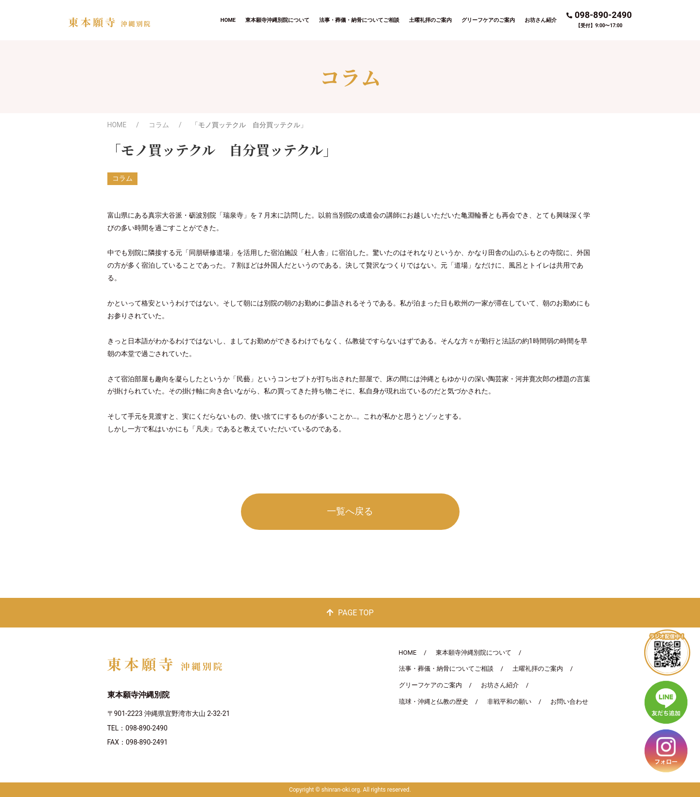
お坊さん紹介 (541, 20)
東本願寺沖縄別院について (277, 20)
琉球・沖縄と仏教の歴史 (433, 701)
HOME (228, 20)
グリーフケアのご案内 (488, 20)
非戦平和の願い (509, 701)
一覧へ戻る (350, 511)
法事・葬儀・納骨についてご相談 (359, 20)
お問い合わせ (569, 701)
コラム (159, 125)
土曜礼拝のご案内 (430, 20)
